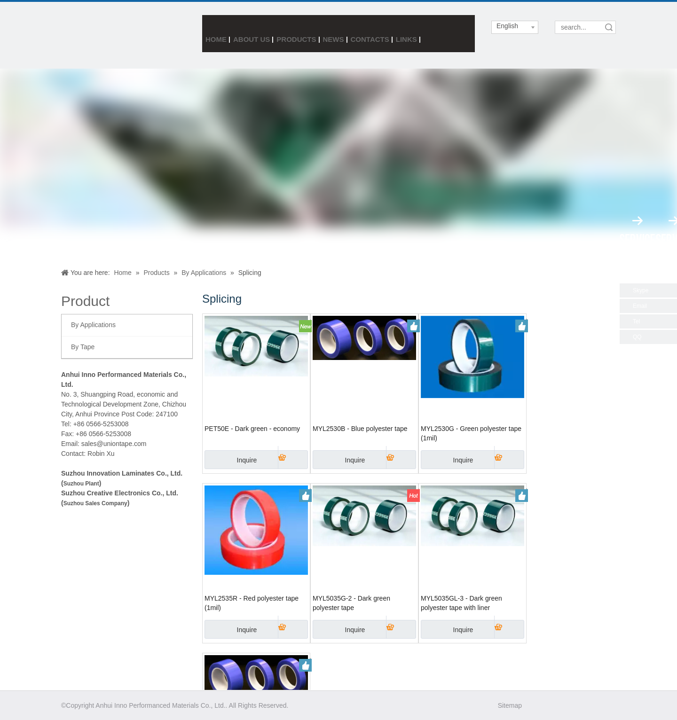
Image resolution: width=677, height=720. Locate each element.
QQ (637, 337)
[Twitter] (555, 705)
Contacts (370, 39)
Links (406, 39)
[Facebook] (538, 705)
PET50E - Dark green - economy (252, 428)
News (333, 39)
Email (640, 306)
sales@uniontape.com (114, 443)
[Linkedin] (571, 705)
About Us (251, 39)
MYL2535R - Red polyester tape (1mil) (252, 603)
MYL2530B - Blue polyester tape (360, 428)
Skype (640, 290)
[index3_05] (89, 35)
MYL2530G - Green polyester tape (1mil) (471, 433)
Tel (636, 321)
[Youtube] (588, 705)
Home (216, 39)
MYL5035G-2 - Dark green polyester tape (351, 603)
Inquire (231, 459)
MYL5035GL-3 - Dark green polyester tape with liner (461, 603)
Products (296, 39)
